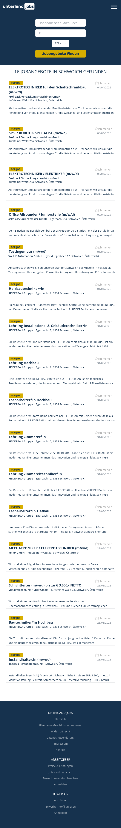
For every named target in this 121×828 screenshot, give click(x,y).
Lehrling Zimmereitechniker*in (35, 474)
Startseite (61, 719)
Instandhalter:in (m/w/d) (29, 659)
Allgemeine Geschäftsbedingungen (60, 725)
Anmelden (60, 784)
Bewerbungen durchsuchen (60, 778)
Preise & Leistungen (60, 766)
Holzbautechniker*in (26, 288)
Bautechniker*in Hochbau (31, 622)
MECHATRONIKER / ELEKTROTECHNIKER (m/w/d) (48, 548)
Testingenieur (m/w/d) (27, 251)
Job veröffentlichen (60, 772)
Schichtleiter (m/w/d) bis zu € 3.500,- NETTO (45, 585)
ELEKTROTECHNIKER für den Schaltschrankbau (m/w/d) (48, 89)
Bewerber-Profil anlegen (60, 806)
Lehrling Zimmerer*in (27, 437)
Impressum (60, 743)
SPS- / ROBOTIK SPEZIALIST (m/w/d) (38, 133)
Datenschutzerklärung (60, 737)
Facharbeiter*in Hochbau (30, 400)
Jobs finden (60, 800)
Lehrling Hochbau (24, 363)
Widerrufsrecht (60, 731)
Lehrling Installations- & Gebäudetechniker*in (48, 325)
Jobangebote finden (60, 54)
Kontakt (60, 750)
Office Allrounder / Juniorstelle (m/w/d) (42, 214)
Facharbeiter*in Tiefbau (29, 511)
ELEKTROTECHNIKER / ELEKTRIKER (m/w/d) (44, 173)
